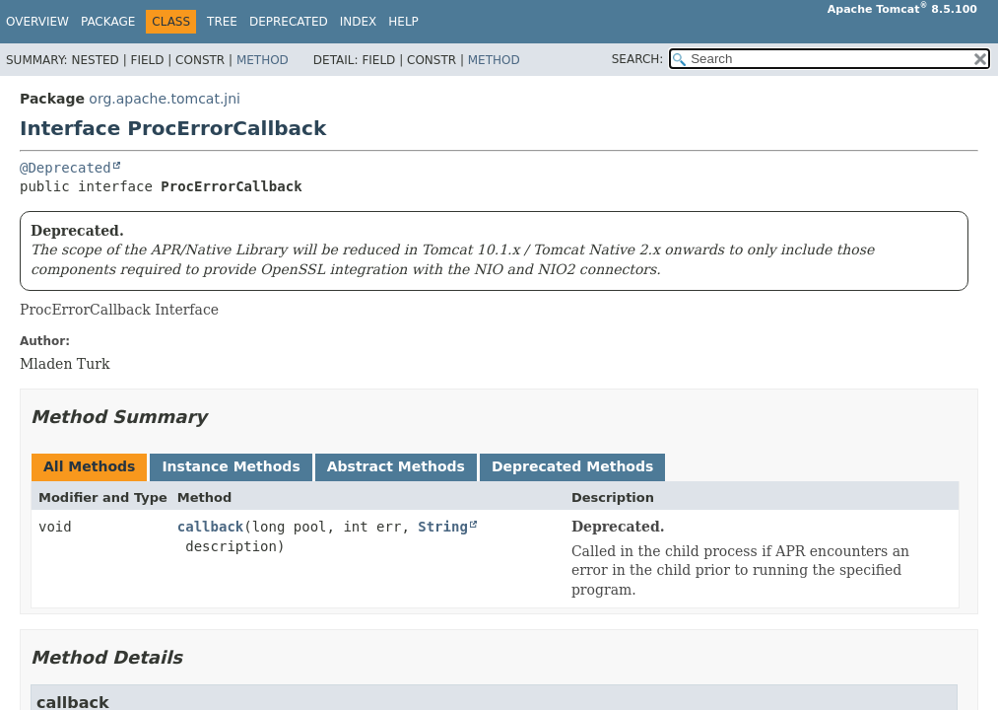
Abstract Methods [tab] (396, 466)
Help (403, 22)
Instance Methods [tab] (230, 466)
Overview (37, 22)
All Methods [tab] (89, 466)
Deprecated (288, 22)
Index (358, 22)
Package (108, 22)
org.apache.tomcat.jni (164, 98)
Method (262, 60)
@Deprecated (65, 168)
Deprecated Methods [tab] (572, 466)
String (443, 526)
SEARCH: (638, 59)
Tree (222, 22)
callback (210, 526)
